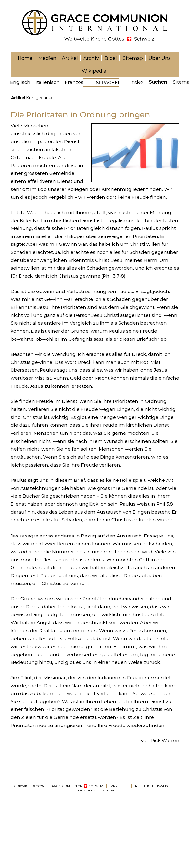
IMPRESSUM (119, 786)
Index (136, 82)
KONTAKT (109, 790)
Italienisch (48, 82)
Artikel (18, 97)
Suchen (158, 82)
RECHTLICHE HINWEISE (152, 786)
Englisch (20, 82)
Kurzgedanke (39, 97)
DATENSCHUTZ (84, 790)
